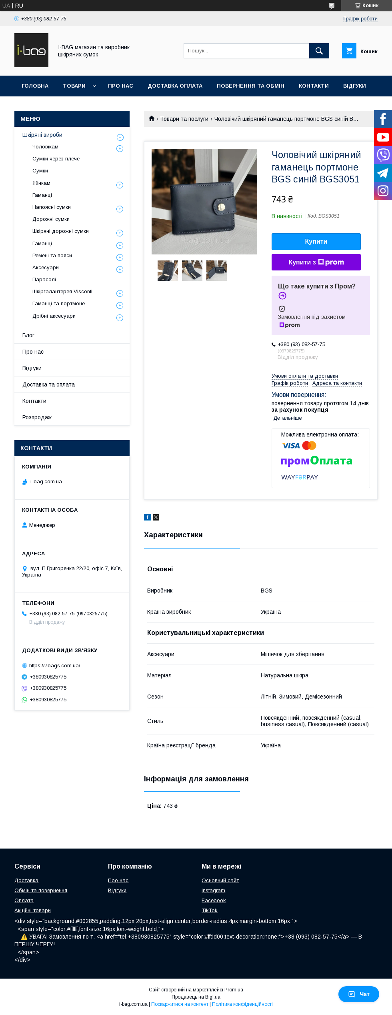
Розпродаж (37, 417)
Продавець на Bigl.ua (196, 997)
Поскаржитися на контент (179, 1004)
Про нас (120, 86)
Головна (35, 86)
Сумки (40, 171)
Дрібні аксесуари (54, 316)
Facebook (214, 900)
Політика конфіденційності (242, 1004)
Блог (28, 335)
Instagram (213, 890)
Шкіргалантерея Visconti (62, 291)
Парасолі (44, 279)
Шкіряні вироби (42, 135)
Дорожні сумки (51, 219)
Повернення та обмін (250, 86)
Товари (74, 86)
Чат (359, 994)
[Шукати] (319, 50)
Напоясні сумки (51, 207)
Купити (316, 241)
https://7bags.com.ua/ (54, 666)
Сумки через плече (56, 159)
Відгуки (354, 86)
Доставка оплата (175, 86)
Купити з (316, 262)
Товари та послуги (184, 119)
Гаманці (42, 195)
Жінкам (41, 183)
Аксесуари (45, 267)
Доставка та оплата (48, 384)
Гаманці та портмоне (58, 303)
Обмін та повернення (40, 890)
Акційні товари (32, 910)
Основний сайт (220, 880)
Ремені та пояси (52, 255)
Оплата (24, 900)
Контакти (314, 86)
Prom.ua (233, 990)
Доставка (26, 880)
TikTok (210, 910)
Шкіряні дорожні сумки (60, 231)
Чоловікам (45, 147)
